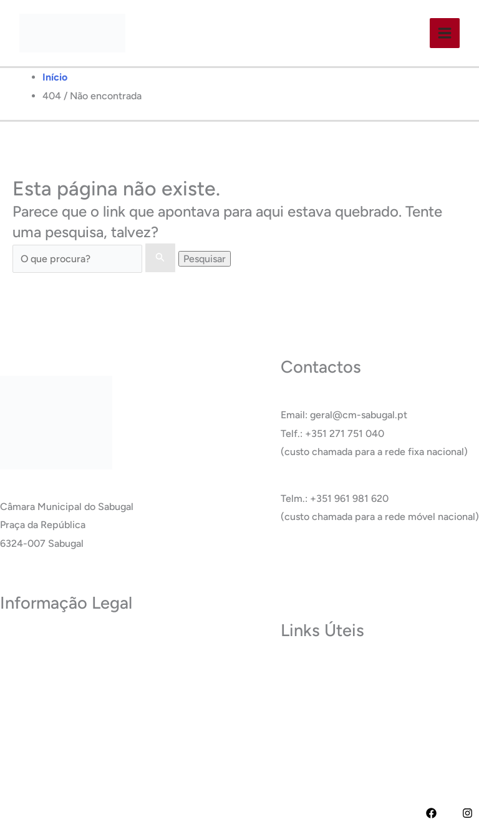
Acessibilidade (32, 698)
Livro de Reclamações (49, 753)
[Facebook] (431, 813)
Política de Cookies (42, 679)
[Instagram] (467, 813)
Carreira (299, 707)
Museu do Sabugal (321, 669)
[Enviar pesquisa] (160, 258)
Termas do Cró (313, 688)
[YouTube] (449, 813)
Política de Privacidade (50, 642)
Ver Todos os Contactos (334, 563)
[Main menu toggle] (444, 33)
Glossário (301, 725)
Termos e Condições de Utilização (76, 660)
